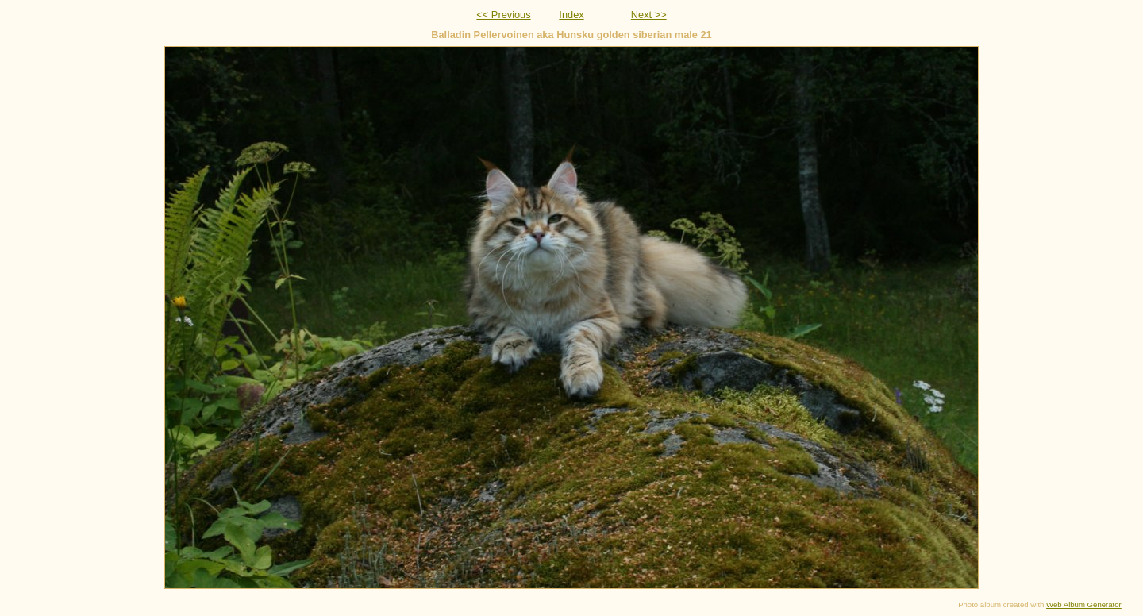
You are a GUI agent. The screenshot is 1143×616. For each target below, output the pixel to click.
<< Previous (503, 15)
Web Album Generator (1084, 604)
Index (571, 15)
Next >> (649, 15)
